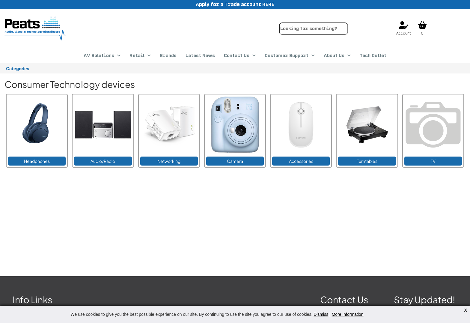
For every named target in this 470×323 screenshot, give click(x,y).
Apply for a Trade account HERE (235, 4)
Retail (136, 55)
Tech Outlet (373, 55)
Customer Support (286, 55)
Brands (168, 55)
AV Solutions (99, 55)
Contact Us (236, 55)
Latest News (200, 55)
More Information (348, 314)
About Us (334, 55)
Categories (17, 68)
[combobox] (313, 28)
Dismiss (321, 314)
